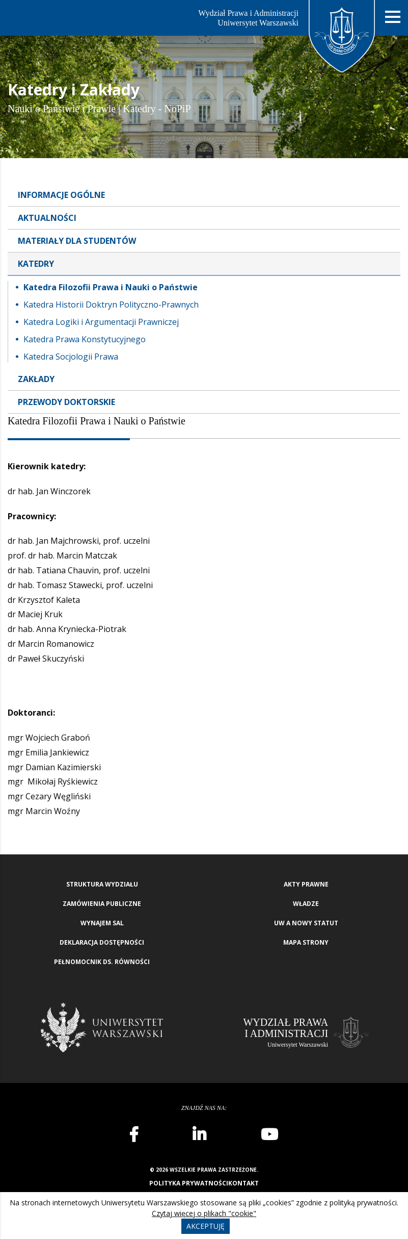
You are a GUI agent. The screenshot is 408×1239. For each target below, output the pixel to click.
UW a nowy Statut (306, 923)
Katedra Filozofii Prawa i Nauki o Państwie (110, 287)
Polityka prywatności (188, 1183)
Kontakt (243, 1183)
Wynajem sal (102, 923)
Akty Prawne (306, 884)
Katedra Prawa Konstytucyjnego (84, 339)
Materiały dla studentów (77, 240)
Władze (306, 903)
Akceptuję (205, 1226)
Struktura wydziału (102, 884)
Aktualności (47, 217)
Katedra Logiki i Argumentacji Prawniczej (101, 321)
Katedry (36, 263)
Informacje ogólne (61, 194)
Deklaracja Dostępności (102, 942)
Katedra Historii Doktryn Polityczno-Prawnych (111, 304)
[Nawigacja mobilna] (392, 17)
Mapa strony (306, 942)
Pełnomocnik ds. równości (102, 961)
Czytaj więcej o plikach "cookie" (204, 1213)
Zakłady (36, 379)
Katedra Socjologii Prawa (70, 356)
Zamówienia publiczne (102, 903)
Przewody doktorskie (66, 402)
